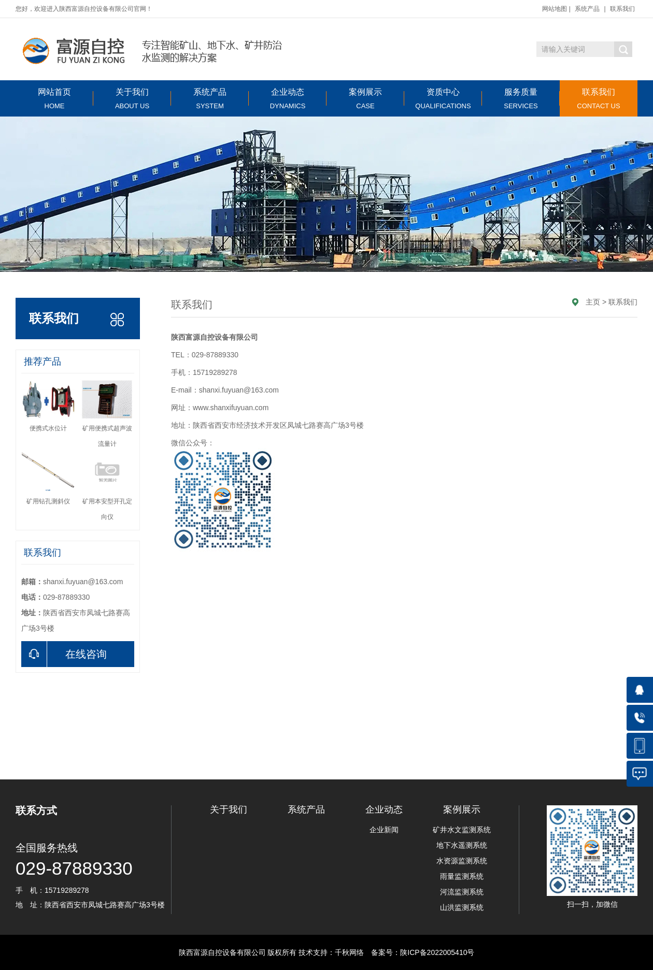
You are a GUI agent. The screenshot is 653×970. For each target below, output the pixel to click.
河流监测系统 (462, 891)
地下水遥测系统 (461, 845)
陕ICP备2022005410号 (437, 952)
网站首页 (54, 99)
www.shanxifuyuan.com (230, 407)
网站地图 (554, 8)
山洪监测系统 (462, 907)
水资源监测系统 (461, 860)
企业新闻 (384, 829)
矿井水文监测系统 (462, 829)
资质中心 (443, 99)
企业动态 (288, 99)
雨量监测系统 (462, 876)
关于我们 (132, 99)
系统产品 (587, 8)
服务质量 (521, 99)
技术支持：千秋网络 (331, 952)
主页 (593, 302)
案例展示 (365, 99)
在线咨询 (64, 654)
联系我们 (622, 8)
